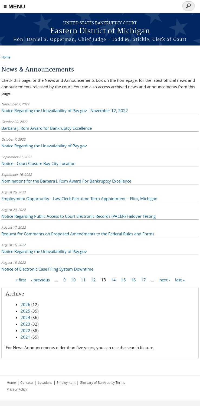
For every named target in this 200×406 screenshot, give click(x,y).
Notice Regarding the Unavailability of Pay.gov (44, 145)
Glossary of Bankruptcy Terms (102, 382)
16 (133, 279)
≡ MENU (14, 6)
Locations (45, 382)
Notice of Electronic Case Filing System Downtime (47, 269)
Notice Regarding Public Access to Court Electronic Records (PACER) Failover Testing (78, 216)
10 (73, 279)
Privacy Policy (17, 389)
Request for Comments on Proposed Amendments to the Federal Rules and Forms (77, 233)
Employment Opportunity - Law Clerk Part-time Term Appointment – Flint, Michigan (79, 198)
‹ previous (40, 279)
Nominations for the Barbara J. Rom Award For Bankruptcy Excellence (66, 181)
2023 (25, 324)
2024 (25, 317)
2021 (25, 337)
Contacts (27, 382)
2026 (25, 304)
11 (83, 279)
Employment (66, 382)
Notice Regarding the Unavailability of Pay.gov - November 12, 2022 (64, 110)
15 (123, 279)
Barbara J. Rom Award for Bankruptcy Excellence (46, 128)
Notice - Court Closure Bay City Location (38, 163)
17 (143, 279)
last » (180, 279)
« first (21, 279)
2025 (25, 311)
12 (93, 279)
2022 (25, 330)
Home (6, 57)
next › (164, 279)
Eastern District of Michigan (100, 31)
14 (113, 279)
